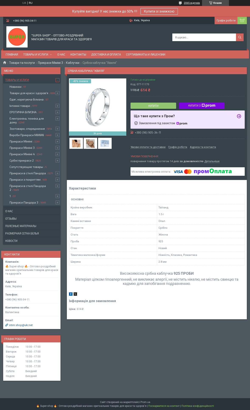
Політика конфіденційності (197, 405)
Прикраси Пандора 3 (24, 202)
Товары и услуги (35, 54)
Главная (12, 54)
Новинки (15, 86)
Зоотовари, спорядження (27, 128)
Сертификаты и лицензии (145, 54)
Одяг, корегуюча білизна (27, 99)
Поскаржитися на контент (164, 405)
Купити (153, 105)
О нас (61, 54)
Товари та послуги (22, 62)
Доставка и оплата (106, 54)
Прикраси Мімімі (21, 141)
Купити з (201, 105)
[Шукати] (240, 37)
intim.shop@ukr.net (21, 325)
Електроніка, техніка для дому (27, 120)
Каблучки (72, 62)
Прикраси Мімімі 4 (22, 154)
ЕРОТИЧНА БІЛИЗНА (23, 112)
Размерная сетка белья (22, 233)
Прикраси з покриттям (25, 179)
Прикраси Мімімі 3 (50, 62)
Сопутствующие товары (26, 167)
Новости (11, 241)
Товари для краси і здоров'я (29, 93)
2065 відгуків (192, 2)
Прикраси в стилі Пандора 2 (28, 187)
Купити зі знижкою (159, 11)
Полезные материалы (20, 226)
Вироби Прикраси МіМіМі (27, 135)
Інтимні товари (20, 105)
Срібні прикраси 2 (22, 160)
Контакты (78, 54)
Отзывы (11, 218)
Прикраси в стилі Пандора (28, 173)
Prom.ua (145, 402)
